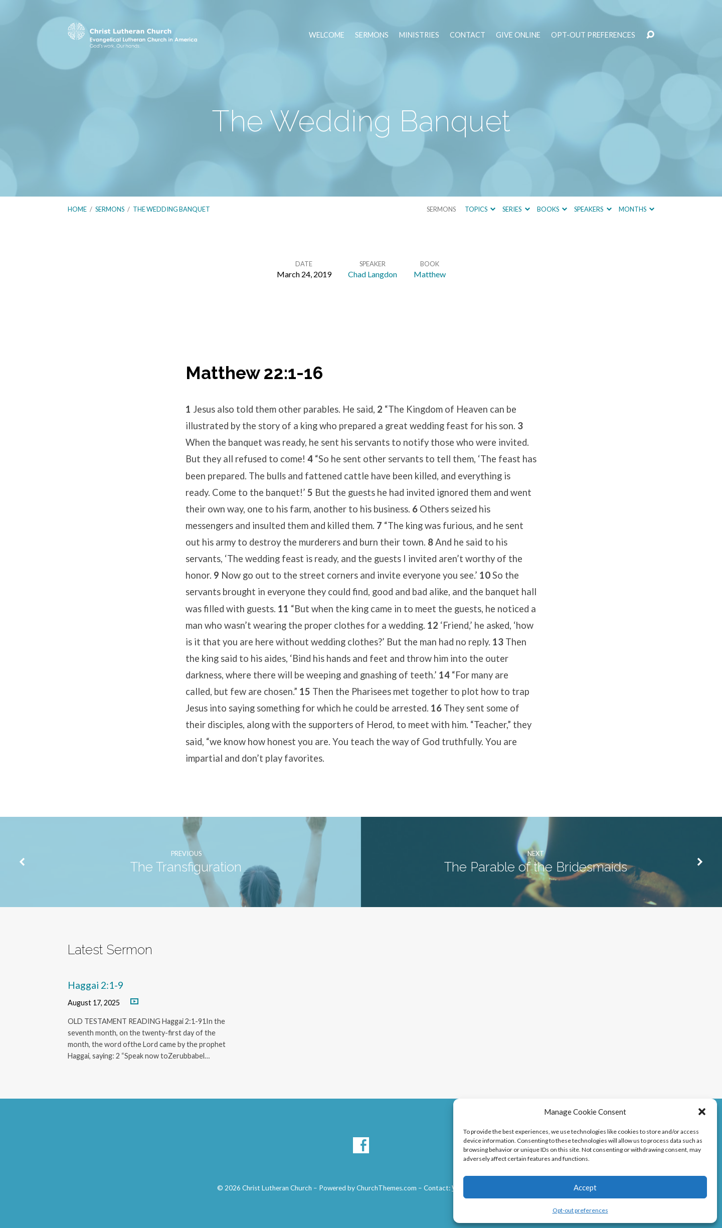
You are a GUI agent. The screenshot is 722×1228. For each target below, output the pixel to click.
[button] (702, 1112)
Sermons (372, 35)
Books (552, 209)
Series (515, 209)
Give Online (518, 35)
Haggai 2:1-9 (95, 985)
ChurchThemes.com (386, 1188)
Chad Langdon (372, 274)
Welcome (326, 35)
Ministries (419, 35)
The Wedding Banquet (171, 209)
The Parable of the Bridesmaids (535, 866)
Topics (480, 209)
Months (636, 209)
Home (77, 209)
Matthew (430, 274)
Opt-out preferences (580, 1210)
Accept (585, 1187)
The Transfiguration (186, 866)
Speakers (592, 209)
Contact (467, 35)
